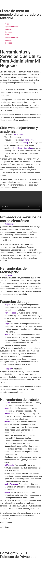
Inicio (6, 24)
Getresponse (9, 224)
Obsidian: (8, 422)
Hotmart (7, 335)
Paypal (7, 305)
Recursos (8, 32)
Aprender (8, 29)
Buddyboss (17, 148)
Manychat (8, 275)
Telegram (8, 369)
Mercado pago (10, 313)
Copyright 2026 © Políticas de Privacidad (18, 555)
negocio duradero (11, 27)
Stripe (6, 324)
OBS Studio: (9, 465)
